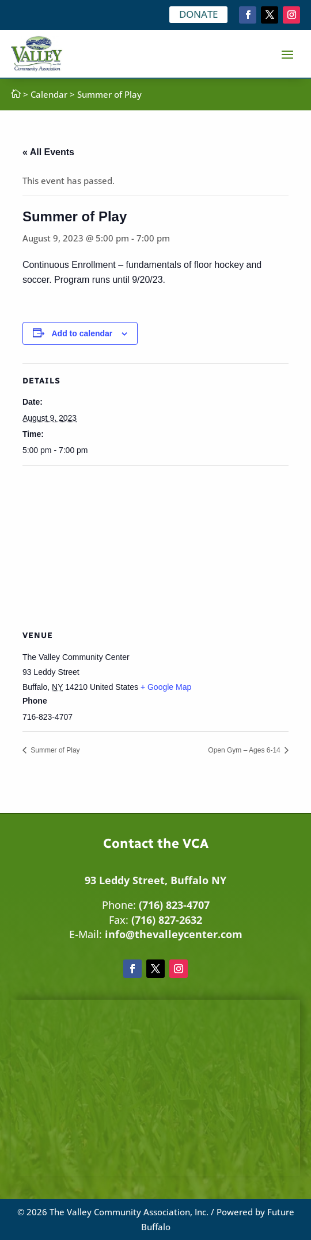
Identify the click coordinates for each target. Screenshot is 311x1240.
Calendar (49, 94)
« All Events (48, 152)
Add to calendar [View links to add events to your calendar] (82, 333)
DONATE (198, 14)
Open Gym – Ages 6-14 (245, 750)
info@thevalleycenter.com (173, 934)
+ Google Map (166, 687)
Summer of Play (54, 750)
